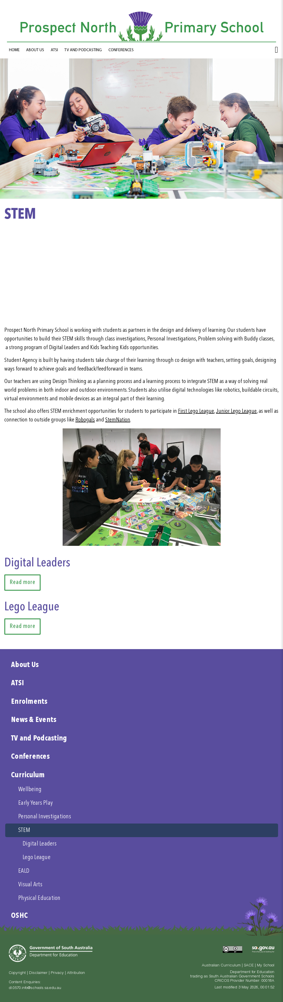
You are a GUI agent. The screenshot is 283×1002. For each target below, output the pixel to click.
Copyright (17, 973)
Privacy (57, 973)
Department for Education (252, 972)
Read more (22, 582)
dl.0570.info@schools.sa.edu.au (35, 988)
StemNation (117, 420)
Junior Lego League (236, 411)
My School (265, 966)
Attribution (76, 973)
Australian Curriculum (221, 966)
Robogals (85, 420)
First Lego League (196, 411)
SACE (249, 966)
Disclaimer (38, 973)
